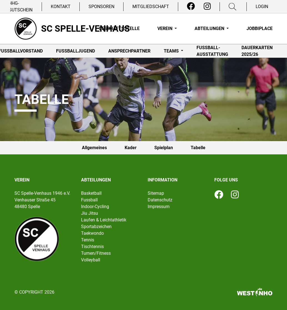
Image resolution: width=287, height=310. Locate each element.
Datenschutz (160, 199)
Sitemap (156, 193)
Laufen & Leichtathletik (103, 219)
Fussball (89, 199)
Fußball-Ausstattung (212, 51)
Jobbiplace (259, 28)
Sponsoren (101, 6)
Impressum (159, 206)
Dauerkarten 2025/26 (257, 51)
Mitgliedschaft (150, 6)
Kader (131, 147)
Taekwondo (92, 233)
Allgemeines (94, 147)
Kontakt (61, 6)
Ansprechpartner (129, 51)
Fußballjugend (75, 51)
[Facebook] (190, 6)
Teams (172, 51)
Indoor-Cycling (95, 206)
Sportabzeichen (96, 226)
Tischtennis (92, 246)
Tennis (87, 239)
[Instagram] (207, 6)
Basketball (91, 193)
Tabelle (198, 147)
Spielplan (163, 147)
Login (262, 6)
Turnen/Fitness (96, 253)
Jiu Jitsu (89, 213)
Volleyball (90, 259)
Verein (165, 28)
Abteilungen (210, 28)
